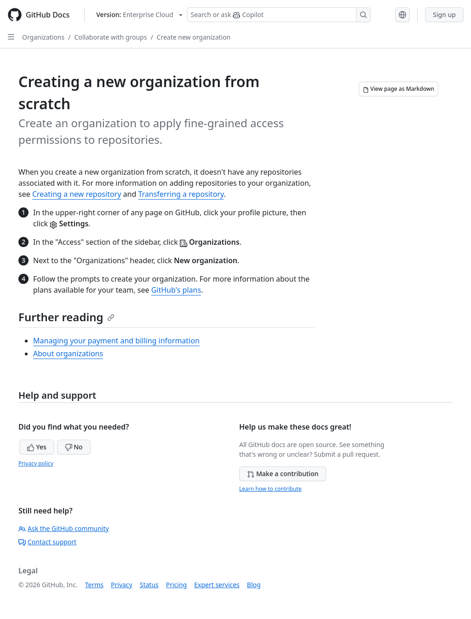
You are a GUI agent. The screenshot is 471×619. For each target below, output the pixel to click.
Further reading (66, 316)
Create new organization (194, 37)
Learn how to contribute (270, 489)
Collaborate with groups (110, 37)
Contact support (47, 541)
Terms (94, 584)
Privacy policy (35, 463)
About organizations (68, 353)
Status (149, 584)
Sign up (444, 14)
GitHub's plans (176, 290)
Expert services (217, 584)
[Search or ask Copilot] (279, 14)
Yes (36, 446)
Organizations (43, 37)
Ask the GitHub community (63, 528)
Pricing (176, 584)
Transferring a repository (181, 194)
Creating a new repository (76, 194)
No (74, 446)
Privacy (121, 584)
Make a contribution (282, 473)
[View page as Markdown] (398, 89)
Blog (254, 584)
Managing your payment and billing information (116, 341)
